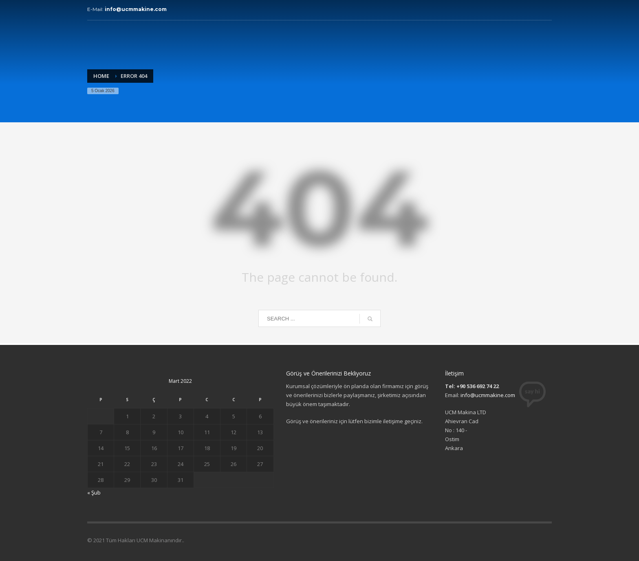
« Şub (94, 492)
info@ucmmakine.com (136, 9)
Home (101, 76)
